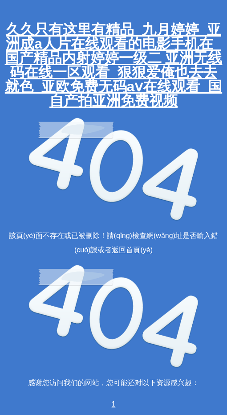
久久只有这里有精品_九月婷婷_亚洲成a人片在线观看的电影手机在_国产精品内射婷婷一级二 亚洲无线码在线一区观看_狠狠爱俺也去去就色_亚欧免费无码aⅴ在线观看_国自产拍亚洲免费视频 (114, 65)
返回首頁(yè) (132, 250)
